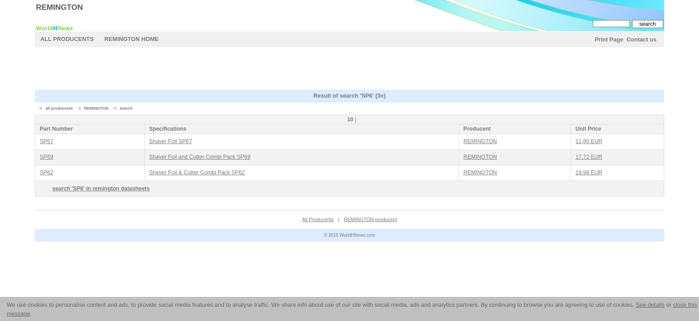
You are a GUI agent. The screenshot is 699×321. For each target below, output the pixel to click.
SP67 (46, 141)
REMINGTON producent (370, 219)
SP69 (46, 157)
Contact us (641, 39)
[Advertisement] (349, 69)
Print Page (609, 39)
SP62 (46, 172)
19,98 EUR (589, 172)
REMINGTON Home (131, 39)
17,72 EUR (589, 157)
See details (650, 304)
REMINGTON (59, 7)
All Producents (67, 39)
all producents (59, 108)
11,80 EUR (589, 141)
